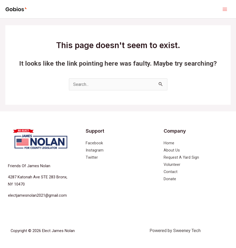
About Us (172, 150)
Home (169, 143)
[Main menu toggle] (225, 9)
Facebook (94, 143)
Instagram (94, 150)
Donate (170, 178)
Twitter (92, 157)
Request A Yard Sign (181, 157)
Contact (170, 171)
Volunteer (172, 164)
